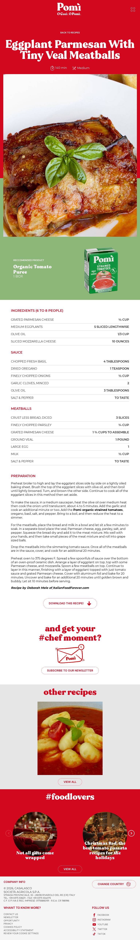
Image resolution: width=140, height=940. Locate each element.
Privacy (8, 923)
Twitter (99, 929)
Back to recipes (70, 32)
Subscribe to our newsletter (70, 670)
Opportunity (12, 920)
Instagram (101, 919)
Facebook (100, 915)
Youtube (100, 924)
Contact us (11, 914)
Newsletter (11, 917)
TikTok (99, 934)
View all (70, 782)
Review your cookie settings (21, 933)
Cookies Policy (13, 927)
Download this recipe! (66, 603)
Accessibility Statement (19, 930)
